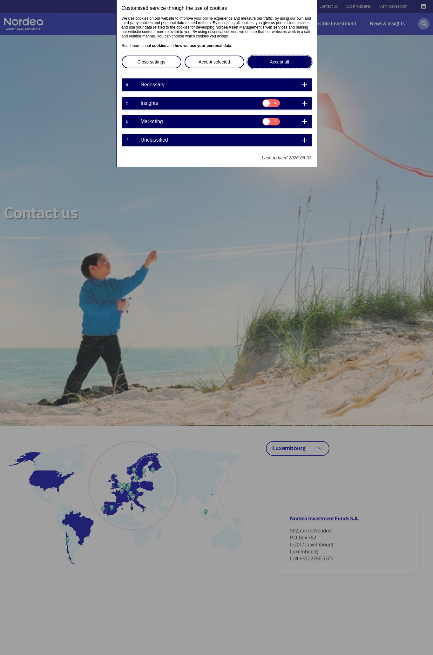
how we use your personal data (203, 45)
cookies (159, 45)
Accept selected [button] (214, 61)
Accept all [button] (279, 61)
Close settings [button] (152, 61)
